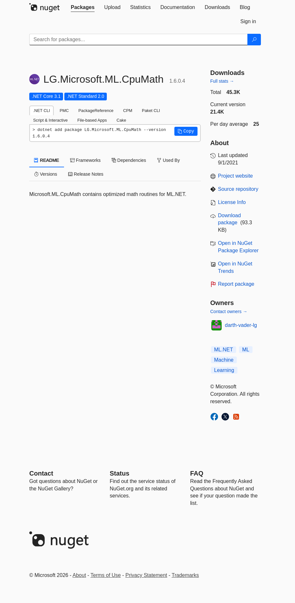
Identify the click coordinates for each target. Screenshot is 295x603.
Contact (41, 473)
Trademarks (185, 575)
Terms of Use (105, 575)
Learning (224, 370)
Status (119, 473)
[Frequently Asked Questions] (196, 473)
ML (245, 349)
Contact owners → (228, 311)
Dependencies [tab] (129, 160)
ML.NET (223, 349)
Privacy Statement (146, 575)
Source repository (238, 189)
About (79, 575)
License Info (232, 202)
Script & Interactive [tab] (50, 120)
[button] (186, 131)
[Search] (254, 39)
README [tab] (46, 160)
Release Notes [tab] (86, 174)
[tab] (82, 7)
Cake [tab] (121, 120)
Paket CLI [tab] (151, 110)
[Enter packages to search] (138, 39)
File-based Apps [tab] (92, 120)
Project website (235, 176)
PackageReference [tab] (96, 110)
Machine (224, 360)
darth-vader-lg (241, 325)
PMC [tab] (64, 110)
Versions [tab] (45, 174)
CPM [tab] (127, 110)
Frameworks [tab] (85, 160)
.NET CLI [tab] (41, 110)
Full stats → (222, 81)
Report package (236, 284)
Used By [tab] (168, 160)
